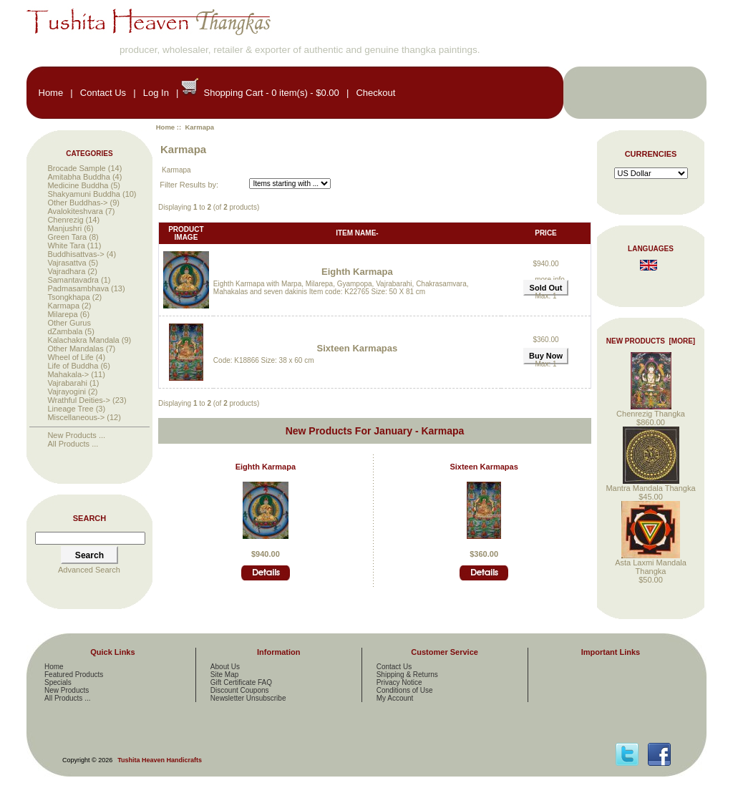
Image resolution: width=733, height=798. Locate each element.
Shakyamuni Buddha (83, 194)
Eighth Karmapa (357, 271)
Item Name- (357, 233)
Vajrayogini (66, 391)
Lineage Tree (70, 408)
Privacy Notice (399, 682)
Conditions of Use (405, 690)
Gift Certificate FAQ (241, 682)
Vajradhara (66, 271)
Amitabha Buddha (78, 176)
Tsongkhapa (68, 297)
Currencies (651, 154)
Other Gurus (69, 322)
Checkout (375, 92)
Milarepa (62, 314)
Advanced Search (89, 569)
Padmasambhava (78, 288)
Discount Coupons (239, 690)
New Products (66, 690)
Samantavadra (73, 280)
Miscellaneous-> (76, 417)
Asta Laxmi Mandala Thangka (650, 563)
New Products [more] (650, 341)
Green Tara (67, 237)
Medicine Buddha (77, 185)
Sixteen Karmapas (357, 348)
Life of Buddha (72, 365)
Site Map (224, 674)
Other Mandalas (75, 348)
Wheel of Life (70, 357)
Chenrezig (65, 219)
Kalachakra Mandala (83, 340)
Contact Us (103, 92)
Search (89, 518)
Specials (58, 682)
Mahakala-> (68, 374)
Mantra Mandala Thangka (650, 484)
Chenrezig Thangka (650, 410)
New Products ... (76, 435)
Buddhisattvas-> (75, 254)
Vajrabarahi (67, 383)
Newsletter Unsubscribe (248, 698)
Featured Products (73, 674)
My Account (395, 698)
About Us (225, 667)
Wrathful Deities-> (78, 400)
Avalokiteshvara (74, 211)
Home (51, 92)
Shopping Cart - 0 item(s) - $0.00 (271, 92)
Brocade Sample (76, 168)
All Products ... (72, 443)
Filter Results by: (189, 184)
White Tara (65, 245)
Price (546, 233)
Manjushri (64, 228)
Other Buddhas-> (77, 202)
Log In (156, 92)
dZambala (64, 331)
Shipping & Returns (407, 674)
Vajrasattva (66, 262)
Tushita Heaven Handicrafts (159, 760)
